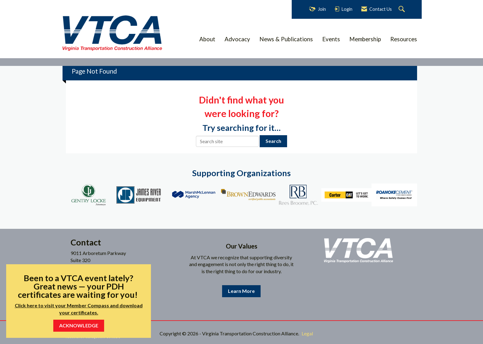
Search (273, 141)
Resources (403, 39)
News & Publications (286, 39)
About (207, 39)
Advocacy (237, 39)
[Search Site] (402, 9)
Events (331, 39)
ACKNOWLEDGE (78, 325)
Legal (307, 333)
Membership (365, 39)
